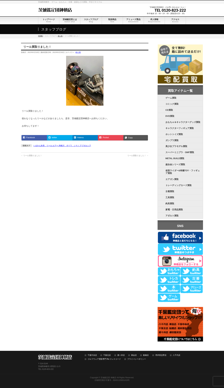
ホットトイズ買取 (174, 134)
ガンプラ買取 (172, 140)
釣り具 (78, 52)
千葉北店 (107, 355)
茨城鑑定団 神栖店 (108, 377)
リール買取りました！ (31, 155)
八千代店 (176, 355)
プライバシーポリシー (136, 359)
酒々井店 (121, 355)
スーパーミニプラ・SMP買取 (180, 152)
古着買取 (170, 191)
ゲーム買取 (171, 98)
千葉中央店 (92, 355)
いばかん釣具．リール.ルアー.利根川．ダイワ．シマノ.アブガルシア (62, 146)
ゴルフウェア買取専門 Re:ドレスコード (104, 359)
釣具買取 (170, 203)
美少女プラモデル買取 (176, 146)
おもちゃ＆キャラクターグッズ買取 (183, 122)
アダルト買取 (172, 215)
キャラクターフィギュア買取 (180, 128)
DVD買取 (170, 116)
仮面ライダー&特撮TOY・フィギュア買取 (183, 171)
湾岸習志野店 (160, 355)
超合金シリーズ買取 (175, 164)
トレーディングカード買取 (179, 185)
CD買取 (169, 110)
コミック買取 (172, 104)
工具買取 (170, 197)
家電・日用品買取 (174, 209)
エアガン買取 (172, 179)
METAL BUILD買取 (175, 158)
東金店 (134, 355)
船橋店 (146, 355)
